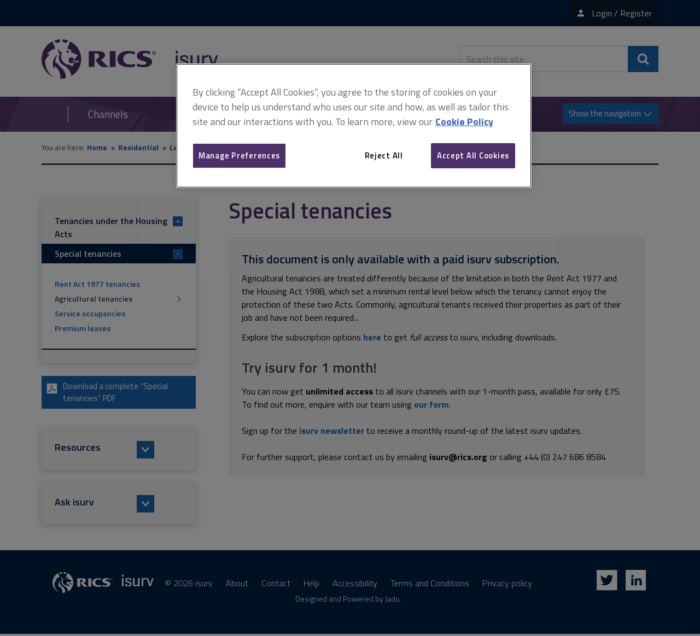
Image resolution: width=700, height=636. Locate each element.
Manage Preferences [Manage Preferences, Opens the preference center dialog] (239, 155)
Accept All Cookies (473, 155)
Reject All (384, 155)
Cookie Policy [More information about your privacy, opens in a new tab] (464, 121)
